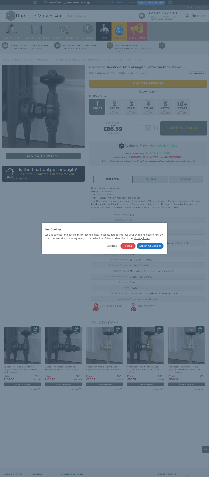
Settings (112, 245)
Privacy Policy (142, 238)
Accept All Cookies (150, 245)
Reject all (128, 245)
